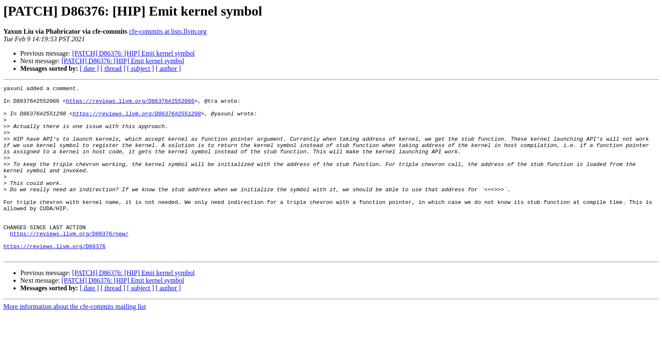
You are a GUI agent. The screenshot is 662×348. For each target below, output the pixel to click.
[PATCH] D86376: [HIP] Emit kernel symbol (133, 53)
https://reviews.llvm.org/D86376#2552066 (130, 104)
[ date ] (89, 68)
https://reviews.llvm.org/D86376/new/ (69, 264)
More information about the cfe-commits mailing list (74, 340)
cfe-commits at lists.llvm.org (167, 31)
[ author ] (168, 68)
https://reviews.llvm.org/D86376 (54, 279)
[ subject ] (140, 68)
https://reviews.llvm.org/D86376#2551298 (137, 119)
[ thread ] (112, 68)
